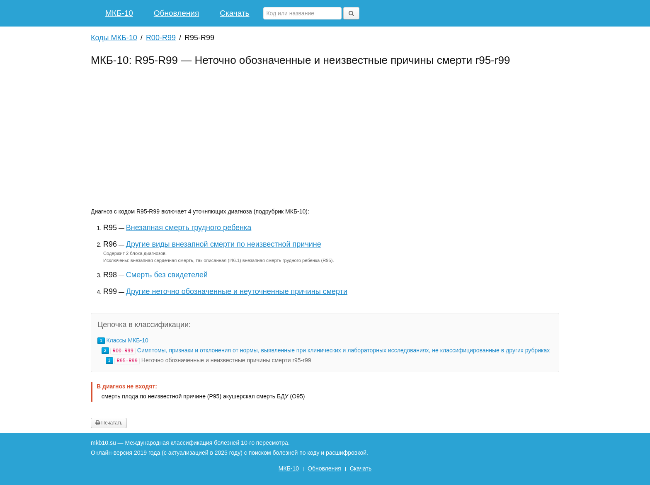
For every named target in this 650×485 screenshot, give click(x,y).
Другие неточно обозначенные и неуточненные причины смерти (236, 291)
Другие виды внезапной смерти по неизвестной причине (223, 244)
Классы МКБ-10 (127, 340)
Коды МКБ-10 (114, 38)
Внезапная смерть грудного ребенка (188, 227)
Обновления (176, 13)
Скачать (234, 13)
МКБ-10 (119, 13)
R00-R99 (161, 38)
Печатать (108, 423)
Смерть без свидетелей (167, 275)
